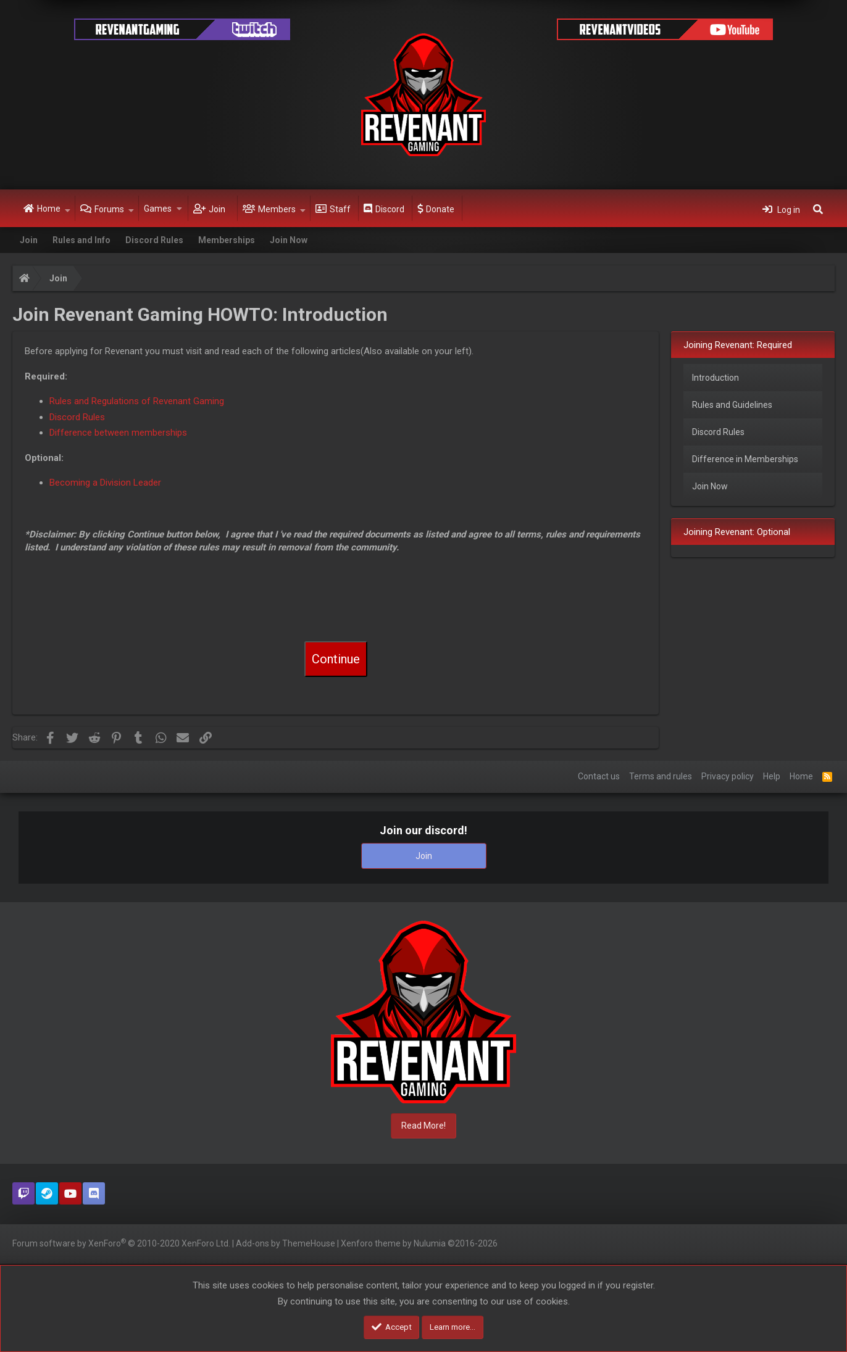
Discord (389, 209)
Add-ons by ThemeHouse (285, 1243)
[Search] (817, 208)
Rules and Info (81, 240)
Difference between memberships (118, 432)
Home (48, 209)
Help (771, 776)
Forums (109, 209)
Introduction (715, 378)
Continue (336, 659)
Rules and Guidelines (732, 405)
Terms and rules (660, 776)
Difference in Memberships (745, 459)
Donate (440, 209)
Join (217, 209)
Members (277, 209)
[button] (67, 208)
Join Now (288, 240)
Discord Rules (154, 240)
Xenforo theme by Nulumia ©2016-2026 (419, 1243)
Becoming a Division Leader (105, 482)
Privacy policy (727, 776)
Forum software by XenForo (121, 1242)
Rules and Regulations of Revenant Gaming (136, 401)
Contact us (599, 776)
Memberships (226, 240)
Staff (340, 209)
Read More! (423, 1125)
